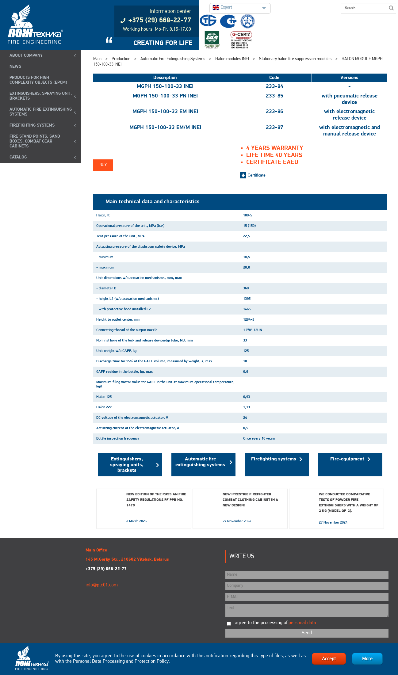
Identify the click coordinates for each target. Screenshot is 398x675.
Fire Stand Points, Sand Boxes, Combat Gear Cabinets (35, 141)
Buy (103, 165)
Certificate (257, 175)
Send (307, 633)
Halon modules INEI (232, 59)
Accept (329, 659)
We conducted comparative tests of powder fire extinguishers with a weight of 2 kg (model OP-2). (348, 503)
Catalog (18, 157)
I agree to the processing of (274, 622)
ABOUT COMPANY (26, 55)
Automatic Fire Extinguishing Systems (41, 112)
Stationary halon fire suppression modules (295, 59)
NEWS (15, 66)
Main (97, 59)
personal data (302, 622)
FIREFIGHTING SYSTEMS (32, 125)
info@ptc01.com (102, 585)
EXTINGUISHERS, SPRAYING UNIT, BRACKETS (41, 96)
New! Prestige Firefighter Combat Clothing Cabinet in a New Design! (250, 500)
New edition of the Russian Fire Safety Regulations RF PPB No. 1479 (156, 500)
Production (121, 59)
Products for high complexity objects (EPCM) (38, 80)
